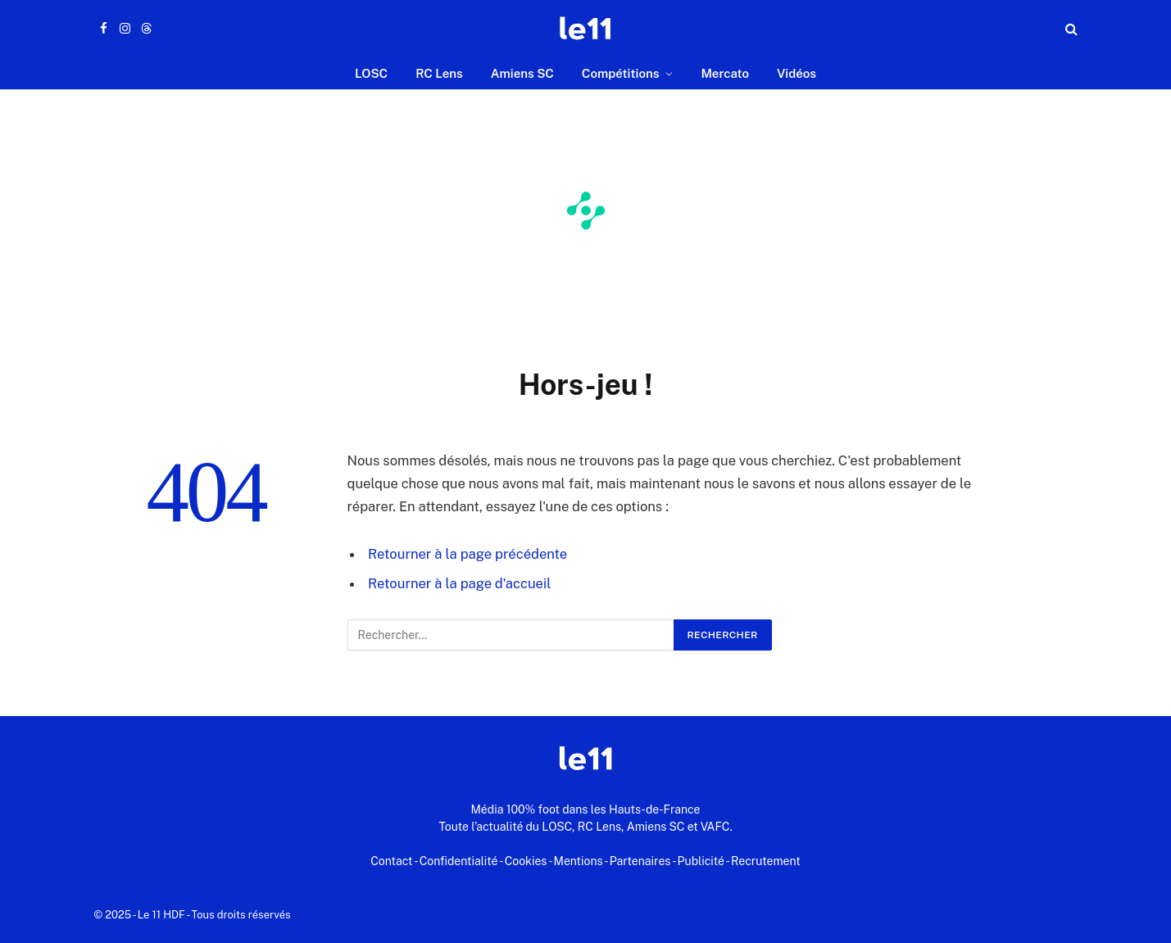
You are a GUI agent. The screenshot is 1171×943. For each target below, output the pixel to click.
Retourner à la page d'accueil (459, 583)
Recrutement (766, 861)
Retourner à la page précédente (467, 554)
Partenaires (640, 861)
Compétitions (621, 73)
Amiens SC (522, 73)
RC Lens (439, 73)
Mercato (725, 73)
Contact (391, 861)
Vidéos (796, 73)
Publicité (701, 861)
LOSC (371, 73)
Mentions (578, 861)
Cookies (526, 861)
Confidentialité (459, 861)
